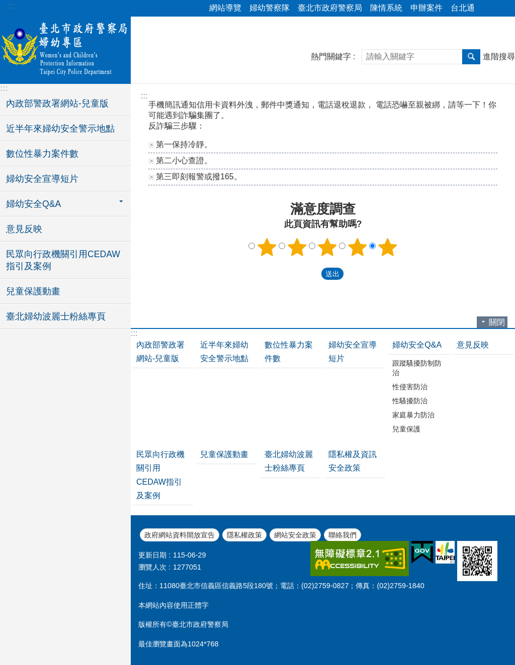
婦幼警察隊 (269, 8)
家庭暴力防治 (413, 415)
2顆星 (297, 247)
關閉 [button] (497, 322)
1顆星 (267, 247)
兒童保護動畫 (33, 291)
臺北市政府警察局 (330, 8)
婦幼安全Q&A (417, 345)
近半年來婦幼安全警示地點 (60, 129)
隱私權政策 (244, 535)
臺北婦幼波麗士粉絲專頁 (56, 316)
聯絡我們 (342, 535)
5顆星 (387, 247)
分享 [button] (487, 9)
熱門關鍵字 (331, 56)
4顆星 (357, 247)
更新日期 (152, 555)
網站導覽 (225, 8)
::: (11, 6)
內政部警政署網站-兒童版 (57, 103)
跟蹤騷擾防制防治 (417, 368)
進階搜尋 (499, 56)
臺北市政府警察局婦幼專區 (65, 49)
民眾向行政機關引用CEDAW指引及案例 (63, 260)
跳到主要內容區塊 (5, 5)
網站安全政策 (295, 535)
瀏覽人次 (152, 567)
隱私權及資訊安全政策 (352, 461)
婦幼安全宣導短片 (42, 179)
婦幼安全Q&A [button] (33, 204)
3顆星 (327, 247)
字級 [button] (501, 9)
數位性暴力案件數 (42, 154)
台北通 (463, 8)
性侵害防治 (409, 387)
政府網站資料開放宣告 (179, 535)
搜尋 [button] (471, 56)
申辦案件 (426, 8)
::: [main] (144, 95)
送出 (311, 273)
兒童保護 (406, 429)
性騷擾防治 (409, 401)
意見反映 (24, 229)
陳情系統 (386, 8)
